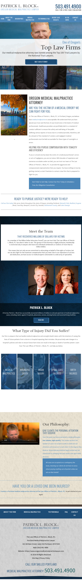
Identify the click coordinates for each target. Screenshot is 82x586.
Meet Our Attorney (41, 66)
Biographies (18, 18)
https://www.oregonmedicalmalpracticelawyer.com (44, 556)
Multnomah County (50, 210)
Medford (72, 208)
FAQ (47, 18)
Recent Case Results (56, 18)
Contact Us (75, 18)
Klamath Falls (64, 208)
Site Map (35, 563)
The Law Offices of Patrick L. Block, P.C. (51, 496)
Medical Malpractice (30, 18)
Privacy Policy (45, 563)
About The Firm (8, 18)
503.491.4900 (68, 6)
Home (2, 18)
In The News (67, 18)
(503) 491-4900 (42, 552)
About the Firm (10, 517)
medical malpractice (39, 124)
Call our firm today (7, 208)
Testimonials (42, 18)
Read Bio (41, 325)
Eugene (78, 208)
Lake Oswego (65, 210)
